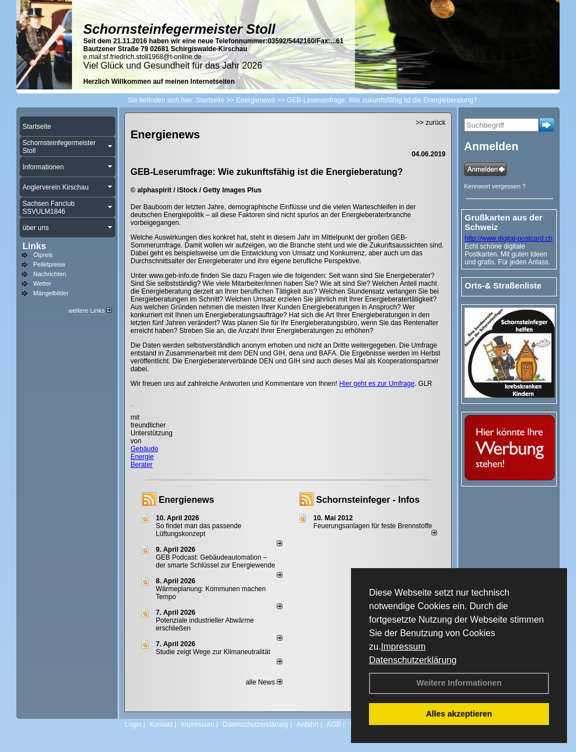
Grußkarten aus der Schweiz (503, 222)
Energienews (186, 500)
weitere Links (90, 310)
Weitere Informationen (459, 682)
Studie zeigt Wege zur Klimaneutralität (213, 652)
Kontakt (161, 724)
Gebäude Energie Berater (144, 457)
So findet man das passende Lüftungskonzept (198, 530)
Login (133, 724)
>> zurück (431, 123)
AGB (334, 724)
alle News (264, 682)
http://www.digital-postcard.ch (508, 238)
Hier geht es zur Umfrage (377, 384)
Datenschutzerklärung (413, 660)
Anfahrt (307, 724)
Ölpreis (43, 254)
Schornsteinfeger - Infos (368, 500)
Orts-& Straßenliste (503, 285)
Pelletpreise (49, 264)
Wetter (42, 283)
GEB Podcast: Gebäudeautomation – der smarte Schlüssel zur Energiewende (216, 561)
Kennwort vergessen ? (494, 186)
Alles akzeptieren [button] (459, 713)
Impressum (403, 646)
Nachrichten (49, 274)
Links (34, 246)
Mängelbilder (51, 293)
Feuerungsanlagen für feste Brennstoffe (372, 526)
